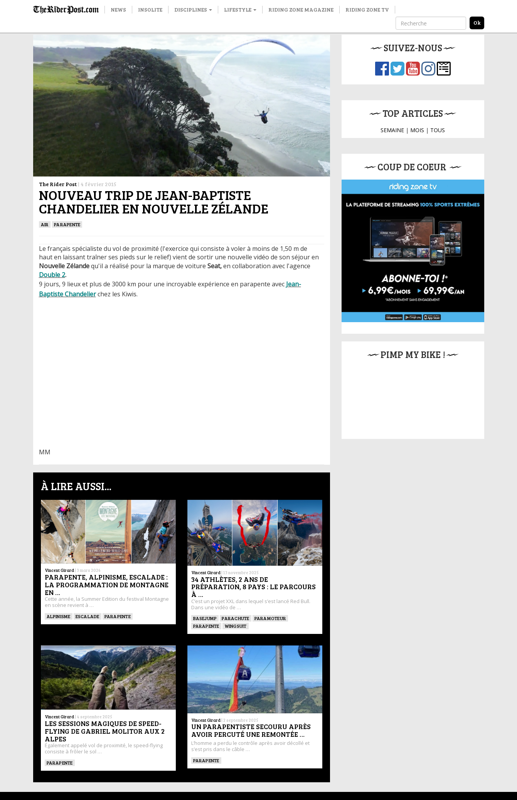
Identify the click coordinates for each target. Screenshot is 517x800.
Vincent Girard (59, 570)
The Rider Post (58, 184)
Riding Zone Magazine (300, 9)
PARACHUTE (235, 618)
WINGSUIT (235, 626)
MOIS (417, 130)
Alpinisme (59, 616)
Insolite (150, 9)
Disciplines (193, 9)
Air (45, 224)
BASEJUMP (205, 618)
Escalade (87, 616)
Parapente (67, 224)
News (118, 9)
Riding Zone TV (367, 9)
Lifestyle (240, 9)
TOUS (437, 130)
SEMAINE (392, 130)
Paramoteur (270, 618)
